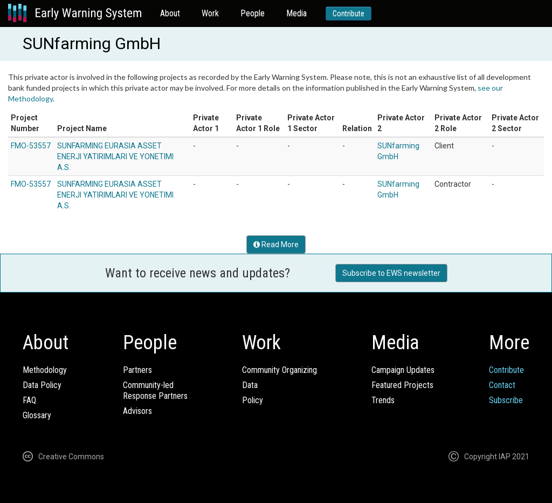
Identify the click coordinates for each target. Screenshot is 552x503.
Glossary (37, 415)
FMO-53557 (31, 145)
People (252, 13)
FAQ (29, 400)
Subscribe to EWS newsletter (391, 273)
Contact (502, 385)
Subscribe (506, 400)
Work (210, 13)
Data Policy (42, 385)
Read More (276, 244)
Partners (137, 370)
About (170, 13)
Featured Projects (402, 385)
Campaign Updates (402, 370)
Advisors (137, 411)
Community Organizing (279, 370)
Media (296, 13)
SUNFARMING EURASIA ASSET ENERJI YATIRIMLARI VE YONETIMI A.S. (115, 156)
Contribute (348, 13)
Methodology (45, 370)
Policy (252, 400)
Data (250, 385)
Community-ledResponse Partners (155, 390)
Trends (383, 400)
